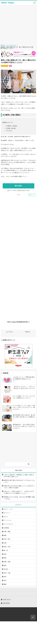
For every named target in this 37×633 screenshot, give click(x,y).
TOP (2, 45)
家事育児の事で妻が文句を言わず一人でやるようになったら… (19, 481)
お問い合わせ (7, 599)
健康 (5, 535)
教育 (5, 565)
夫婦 (10, 65)
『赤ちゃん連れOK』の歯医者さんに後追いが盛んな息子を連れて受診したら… (19, 475)
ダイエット (7, 513)
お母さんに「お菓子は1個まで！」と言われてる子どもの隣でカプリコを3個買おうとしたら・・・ (19, 492)
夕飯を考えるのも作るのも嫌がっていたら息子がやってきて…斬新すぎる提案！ (19, 486)
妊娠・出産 (7, 546)
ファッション (8, 520)
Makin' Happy (7, 2)
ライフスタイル (11, 45)
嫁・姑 (6, 550)
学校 (5, 554)
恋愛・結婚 (7, 561)
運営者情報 (6, 603)
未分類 (6, 569)
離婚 (5, 584)
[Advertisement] (18, 24)
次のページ (32, 194)
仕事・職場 (7, 531)
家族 (5, 558)
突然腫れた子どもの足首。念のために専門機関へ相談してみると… (19, 498)
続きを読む (18, 186)
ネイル (6, 516)
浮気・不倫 (7, 573)
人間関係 (6, 528)
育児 (5, 580)
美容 (5, 576)
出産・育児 (7, 539)
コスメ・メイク (8, 509)
